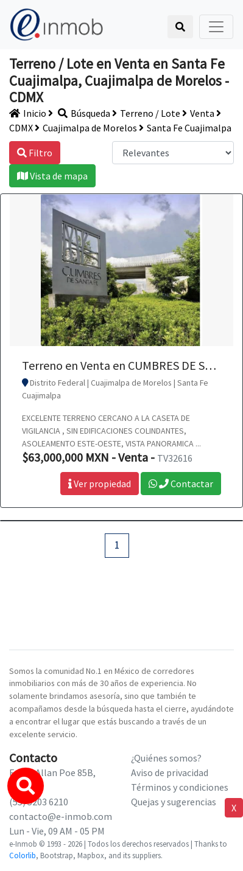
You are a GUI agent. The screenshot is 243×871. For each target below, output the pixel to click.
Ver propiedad (99, 483)
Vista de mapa (52, 176)
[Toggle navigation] (216, 27)
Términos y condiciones (179, 787)
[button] (25, 786)
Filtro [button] (34, 153)
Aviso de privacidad (169, 772)
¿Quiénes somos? (166, 758)
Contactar (181, 483)
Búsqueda (79, 113)
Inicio (27, 113)
